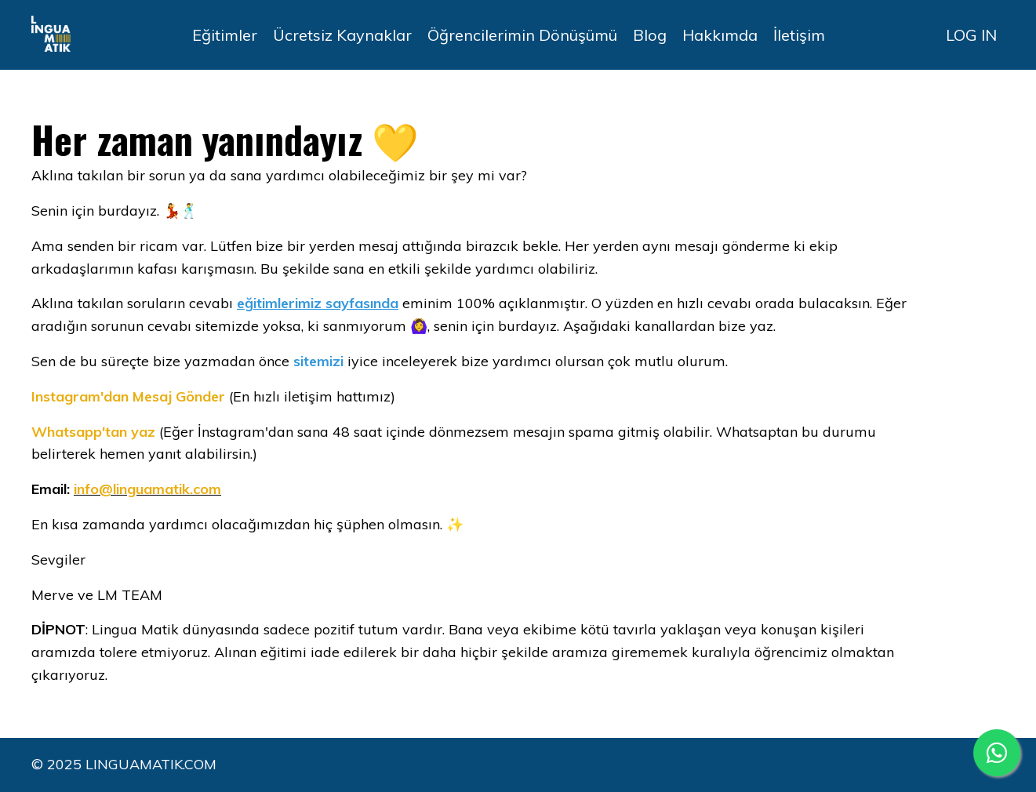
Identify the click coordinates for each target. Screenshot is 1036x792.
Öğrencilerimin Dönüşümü (522, 35)
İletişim (799, 35)
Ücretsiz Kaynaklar (342, 35)
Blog (650, 35)
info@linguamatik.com (147, 489)
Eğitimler (224, 35)
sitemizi (318, 361)
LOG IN (971, 35)
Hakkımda (720, 35)
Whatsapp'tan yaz (93, 432)
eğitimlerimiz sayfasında (317, 303)
